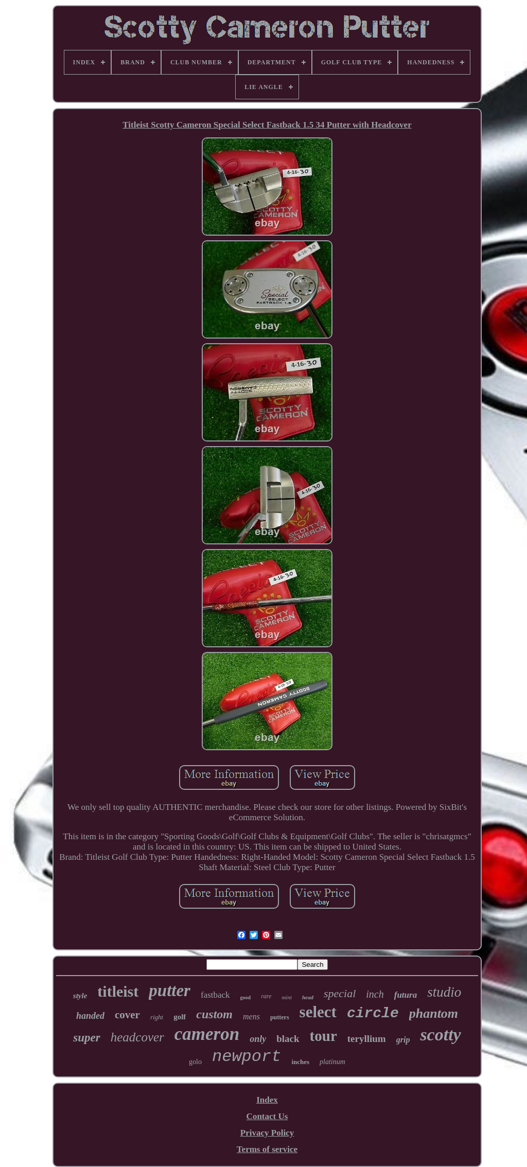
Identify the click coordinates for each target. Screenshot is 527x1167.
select (318, 1012)
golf (179, 1017)
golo (195, 1062)
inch (374, 994)
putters (279, 1017)
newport (246, 1056)
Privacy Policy (267, 1133)
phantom (433, 1013)
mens (251, 1016)
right (156, 1017)
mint (287, 997)
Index (267, 1100)
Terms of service (267, 1149)
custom (214, 1014)
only (258, 1039)
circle (373, 1013)
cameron (206, 1034)
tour (323, 1036)
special (340, 993)
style (80, 996)
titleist (117, 991)
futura (405, 995)
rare (266, 996)
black (287, 1038)
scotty (440, 1034)
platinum (332, 1062)
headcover (137, 1037)
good (245, 997)
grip (403, 1039)
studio (444, 992)
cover (127, 1015)
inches (300, 1062)
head (307, 997)
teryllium (366, 1038)
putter (169, 990)
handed (90, 1016)
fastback (215, 995)
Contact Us (267, 1116)
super (86, 1037)
